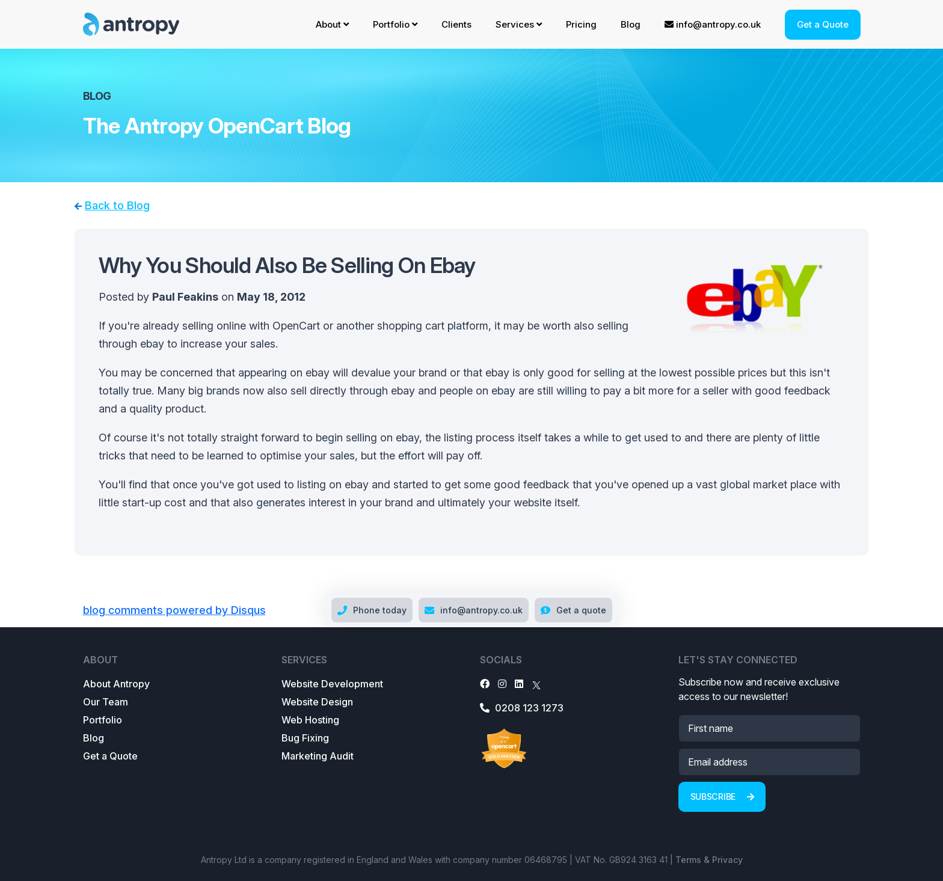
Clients (456, 24)
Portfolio (395, 24)
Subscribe (722, 796)
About (332, 24)
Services (519, 24)
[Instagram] (502, 684)
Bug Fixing (305, 738)
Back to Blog (117, 205)
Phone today (372, 610)
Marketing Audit (317, 756)
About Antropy (116, 684)
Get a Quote (823, 24)
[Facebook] (485, 684)
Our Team (105, 702)
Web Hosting (310, 720)
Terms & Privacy (709, 860)
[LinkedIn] (519, 684)
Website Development (332, 684)
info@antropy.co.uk (713, 24)
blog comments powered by (174, 610)
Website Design (317, 702)
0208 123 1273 (522, 708)
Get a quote (573, 610)
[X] (536, 684)
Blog (630, 24)
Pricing (581, 24)
